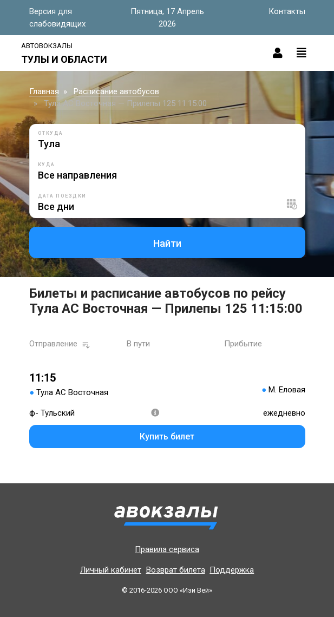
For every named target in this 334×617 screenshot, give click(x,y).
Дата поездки (62, 196)
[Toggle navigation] (301, 53)
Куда (46, 164)
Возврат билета (175, 570)
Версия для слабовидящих (57, 17)
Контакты (286, 11)
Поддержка (231, 570)
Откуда (50, 133)
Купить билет (167, 436)
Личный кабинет (110, 570)
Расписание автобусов (116, 91)
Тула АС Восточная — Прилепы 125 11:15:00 (125, 103)
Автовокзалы (47, 46)
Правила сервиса (167, 549)
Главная (44, 91)
